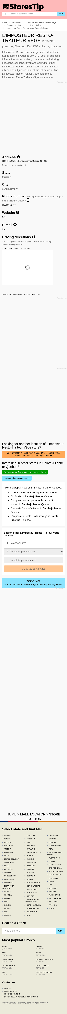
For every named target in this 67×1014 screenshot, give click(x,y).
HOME (12, 814)
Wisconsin (52, 902)
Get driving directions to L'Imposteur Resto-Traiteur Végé (27, 243)
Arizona (6, 849)
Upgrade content (11, 994)
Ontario (51, 839)
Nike (7, 954)
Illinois (6, 905)
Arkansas (7, 852)
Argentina (7, 845)
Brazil (6, 856)
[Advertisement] (33, 117)
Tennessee (52, 878)
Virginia (51, 891)
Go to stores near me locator (25, 472)
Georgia (7, 895)
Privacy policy (9, 991)
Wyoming (52, 905)
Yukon (50, 908)
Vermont (52, 888)
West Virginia (54, 898)
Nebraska (29, 876)
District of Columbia (8, 887)
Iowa (5, 912)
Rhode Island (54, 865)
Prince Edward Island (54, 853)
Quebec (51, 861)
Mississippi (30, 866)
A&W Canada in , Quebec (34, 492)
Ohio (27, 915)
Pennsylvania (54, 845)
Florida (6, 891)
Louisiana (29, 839)
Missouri (29, 869)
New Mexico (30, 893)
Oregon (51, 842)
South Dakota (54, 875)
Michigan (29, 859)
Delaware (7, 882)
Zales (7, 948)
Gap (7, 973)
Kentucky (29, 835)
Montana (29, 872)
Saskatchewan (54, 868)
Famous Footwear (44, 973)
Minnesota (30, 862)
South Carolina (55, 871)
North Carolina (32, 905)
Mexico (28, 856)
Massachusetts (32, 852)
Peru (50, 849)
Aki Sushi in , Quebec (32, 496)
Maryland (29, 849)
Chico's (40, 948)
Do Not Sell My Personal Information (20, 997)
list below (45, 70)
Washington (53, 895)
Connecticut (9, 876)
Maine (27, 842)
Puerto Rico (53, 858)
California (8, 862)
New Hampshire (32, 886)
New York (29, 896)
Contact (7, 988)
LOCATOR (32, 814)
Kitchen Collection (44, 960)
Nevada (28, 879)
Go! (61, 13)
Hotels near (33, 583)
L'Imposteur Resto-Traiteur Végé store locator (27, 77)
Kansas (6, 915)
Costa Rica (8, 879)
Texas (50, 881)
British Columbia (10, 859)
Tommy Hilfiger (42, 967)
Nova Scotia (30, 912)
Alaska (6, 839)
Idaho (5, 902)
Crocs (40, 954)
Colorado (7, 872)
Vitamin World (8, 967)
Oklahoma (52, 835)
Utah (50, 885)
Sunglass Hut (8, 960)
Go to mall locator (17, 478)
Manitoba (29, 845)
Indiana (6, 908)
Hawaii (6, 898)
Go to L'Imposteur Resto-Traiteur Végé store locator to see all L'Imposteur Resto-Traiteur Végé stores (33, 454)
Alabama (7, 835)
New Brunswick (32, 882)
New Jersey (30, 889)
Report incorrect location (14, 165)
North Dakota (31, 908)
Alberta (6, 842)
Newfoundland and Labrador (32, 901)
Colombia (7, 869)
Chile (5, 866)
